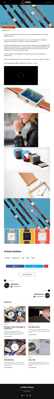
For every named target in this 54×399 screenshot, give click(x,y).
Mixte (28, 257)
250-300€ (7, 257)
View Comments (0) (27, 274)
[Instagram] (27, 395)
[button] (4, 2)
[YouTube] (31, 395)
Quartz (33, 257)
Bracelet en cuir (15, 257)
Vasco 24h (31, 360)
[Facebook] (23, 395)
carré (23, 257)
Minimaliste (6, 324)
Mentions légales (27, 391)
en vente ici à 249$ (13, 63)
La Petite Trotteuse (27, 387)
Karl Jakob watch (34, 327)
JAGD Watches (9, 360)
